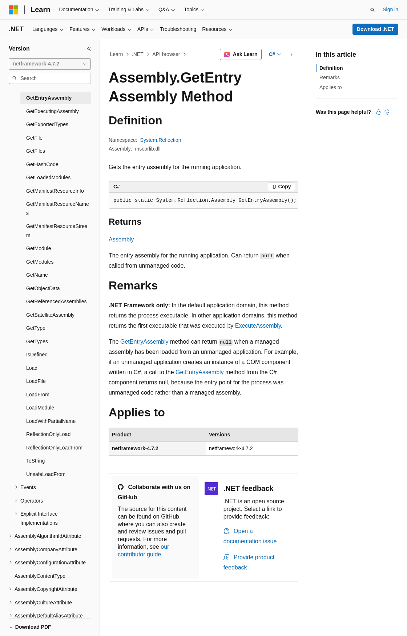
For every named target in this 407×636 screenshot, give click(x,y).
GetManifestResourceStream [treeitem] (57, 230)
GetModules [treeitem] (39, 262)
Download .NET (375, 29)
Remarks (329, 77)
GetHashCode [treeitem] (42, 164)
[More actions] (292, 54)
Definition (331, 68)
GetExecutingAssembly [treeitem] (52, 111)
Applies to (330, 87)
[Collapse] (89, 48)
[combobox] (50, 64)
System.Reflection (160, 140)
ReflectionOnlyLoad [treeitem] (48, 434)
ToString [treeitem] (35, 461)
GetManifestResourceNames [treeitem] (57, 208)
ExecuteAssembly (258, 326)
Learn (116, 54)
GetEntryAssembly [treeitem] (49, 98)
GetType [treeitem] (35, 328)
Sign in (390, 9)
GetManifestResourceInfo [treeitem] (55, 191)
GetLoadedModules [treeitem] (48, 177)
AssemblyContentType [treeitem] (40, 576)
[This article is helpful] (378, 112)
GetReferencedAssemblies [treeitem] (56, 301)
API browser (166, 54)
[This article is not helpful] (387, 112)
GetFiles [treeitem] (35, 151)
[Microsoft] (13, 10)
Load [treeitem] (31, 368)
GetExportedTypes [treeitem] (47, 124)
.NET (138, 54)
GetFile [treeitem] (34, 138)
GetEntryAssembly (144, 342)
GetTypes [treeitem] (37, 341)
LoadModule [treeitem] (40, 408)
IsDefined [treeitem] (37, 354)
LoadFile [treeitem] (36, 381)
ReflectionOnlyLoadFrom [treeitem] (54, 448)
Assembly (121, 239)
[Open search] (372, 9)
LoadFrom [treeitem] (37, 394)
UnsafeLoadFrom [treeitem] (45, 474)
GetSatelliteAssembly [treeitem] (50, 315)
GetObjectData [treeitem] (43, 288)
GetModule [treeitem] (38, 248)
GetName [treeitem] (37, 275)
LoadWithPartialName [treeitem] (51, 421)
